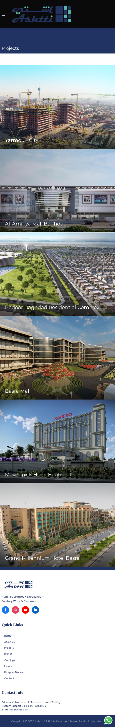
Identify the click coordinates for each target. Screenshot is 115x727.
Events (8, 666)
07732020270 (38, 706)
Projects (9, 648)
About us (9, 642)
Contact (9, 678)
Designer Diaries (13, 672)
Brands (8, 654)
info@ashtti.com (18, 709)
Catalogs (9, 660)
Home (7, 635)
